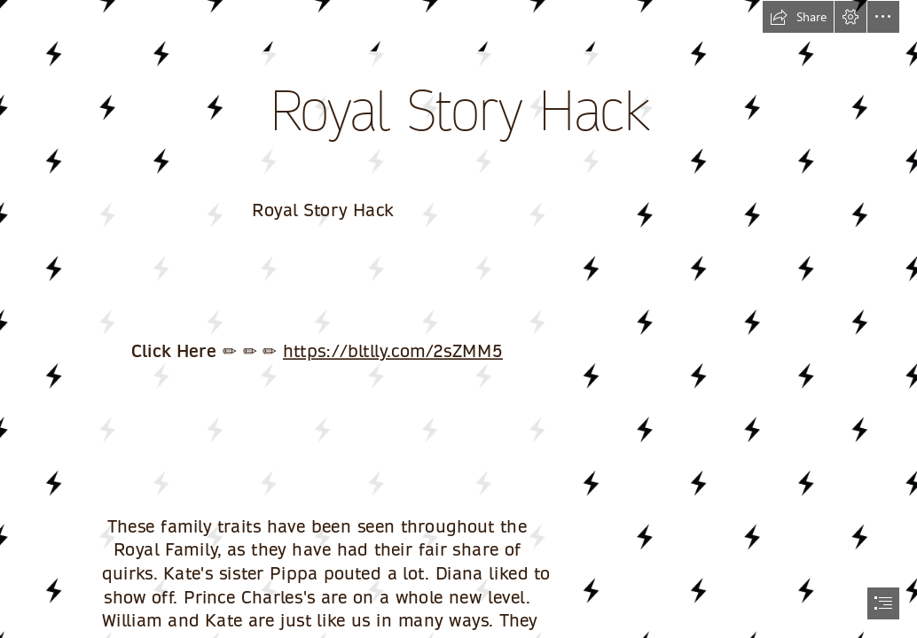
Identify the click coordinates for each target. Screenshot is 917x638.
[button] (798, 17)
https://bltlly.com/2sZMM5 (393, 350)
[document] (458, 319)
